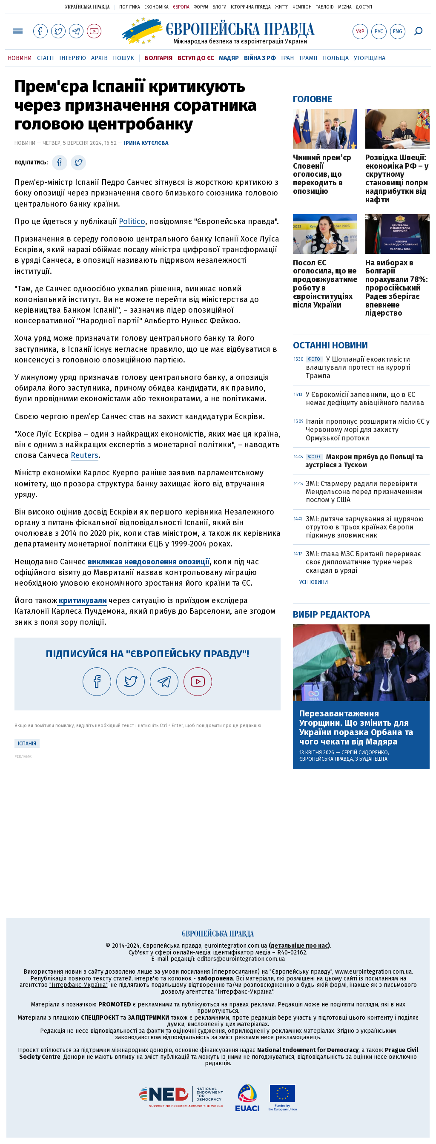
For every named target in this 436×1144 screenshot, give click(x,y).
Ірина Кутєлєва (146, 143)
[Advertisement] (147, 818)
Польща (336, 58)
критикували (82, 600)
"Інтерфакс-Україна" (78, 985)
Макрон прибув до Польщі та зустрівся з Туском (364, 461)
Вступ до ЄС (196, 58)
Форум (201, 7)
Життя (282, 7)
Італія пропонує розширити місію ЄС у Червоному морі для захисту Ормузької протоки (368, 429)
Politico (132, 221)
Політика (129, 7)
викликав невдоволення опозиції (148, 561)
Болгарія (158, 58)
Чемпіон (302, 7)
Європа (181, 7)
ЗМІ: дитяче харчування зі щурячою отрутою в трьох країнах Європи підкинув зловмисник (365, 527)
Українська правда (87, 6)
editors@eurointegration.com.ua (241, 959)
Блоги (219, 7)
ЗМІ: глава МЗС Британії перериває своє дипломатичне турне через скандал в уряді (363, 562)
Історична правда (251, 7)
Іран (287, 58)
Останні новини (330, 345)
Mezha (345, 7)
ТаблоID (325, 7)
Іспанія (27, 744)
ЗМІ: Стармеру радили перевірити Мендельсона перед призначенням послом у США (364, 492)
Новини (20, 58)
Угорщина (369, 58)
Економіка (156, 7)
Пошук (123, 58)
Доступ (364, 7)
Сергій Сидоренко (364, 753)
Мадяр (229, 58)
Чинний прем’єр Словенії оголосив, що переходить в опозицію (322, 175)
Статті (45, 58)
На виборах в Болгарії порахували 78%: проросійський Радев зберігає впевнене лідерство (396, 288)
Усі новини (313, 582)
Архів (99, 58)
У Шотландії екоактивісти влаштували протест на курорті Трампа (358, 367)
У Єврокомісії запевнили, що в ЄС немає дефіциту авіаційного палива (365, 399)
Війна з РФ (260, 58)
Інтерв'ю (72, 58)
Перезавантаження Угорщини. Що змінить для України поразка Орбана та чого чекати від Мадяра (356, 727)
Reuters (84, 455)
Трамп (308, 58)
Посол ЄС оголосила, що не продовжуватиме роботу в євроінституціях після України (325, 284)
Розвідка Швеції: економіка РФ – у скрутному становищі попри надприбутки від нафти (396, 179)
